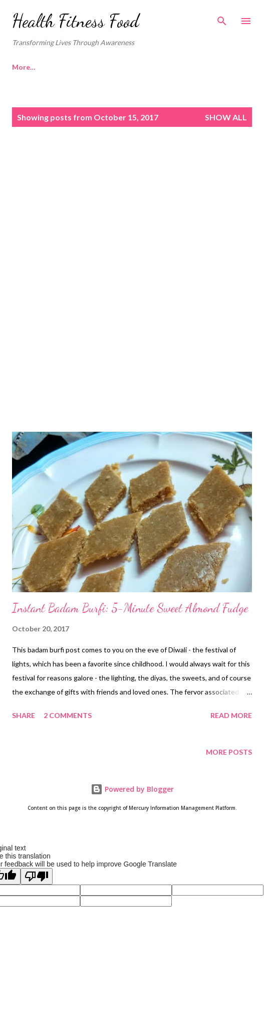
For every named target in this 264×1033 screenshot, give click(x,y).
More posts (229, 752)
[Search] (222, 18)
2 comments (68, 715)
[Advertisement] (132, 221)
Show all (226, 117)
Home (22, 67)
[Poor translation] (37, 876)
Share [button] (23, 715)
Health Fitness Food (75, 21)
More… (69, 67)
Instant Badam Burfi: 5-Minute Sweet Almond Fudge (130, 608)
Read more (231, 715)
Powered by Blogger (132, 789)
